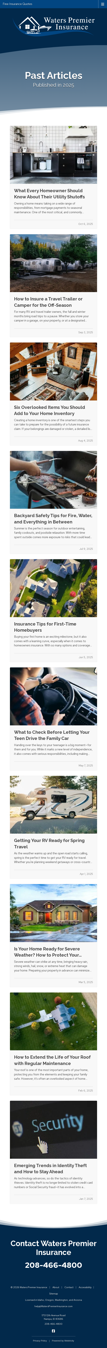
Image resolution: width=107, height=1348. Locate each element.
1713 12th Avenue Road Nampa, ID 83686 (54, 1317)
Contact (68, 1287)
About (55, 1287)
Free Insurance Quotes (17, 4)
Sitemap (53, 1293)
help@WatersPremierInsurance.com (53, 1306)
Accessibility (85, 1287)
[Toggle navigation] (102, 4)
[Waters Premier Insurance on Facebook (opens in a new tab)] (53, 1331)
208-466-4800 (53, 1265)
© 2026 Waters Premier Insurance (29, 1287)
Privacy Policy (40, 1340)
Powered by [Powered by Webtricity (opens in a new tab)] (63, 1340)
